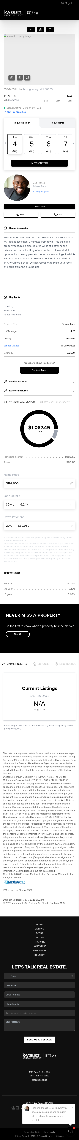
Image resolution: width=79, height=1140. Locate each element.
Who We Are (39, 950)
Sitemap (59, 1136)
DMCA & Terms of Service (41, 1136)
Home (39, 924)
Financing (39, 942)
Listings (39, 929)
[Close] (72, 1107)
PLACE (49, 1103)
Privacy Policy (21, 1136)
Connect (39, 955)
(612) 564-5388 (39, 1080)
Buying (39, 933)
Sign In (67, 3)
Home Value (39, 946)
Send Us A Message (39, 1040)
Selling (39, 937)
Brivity (37, 1132)
